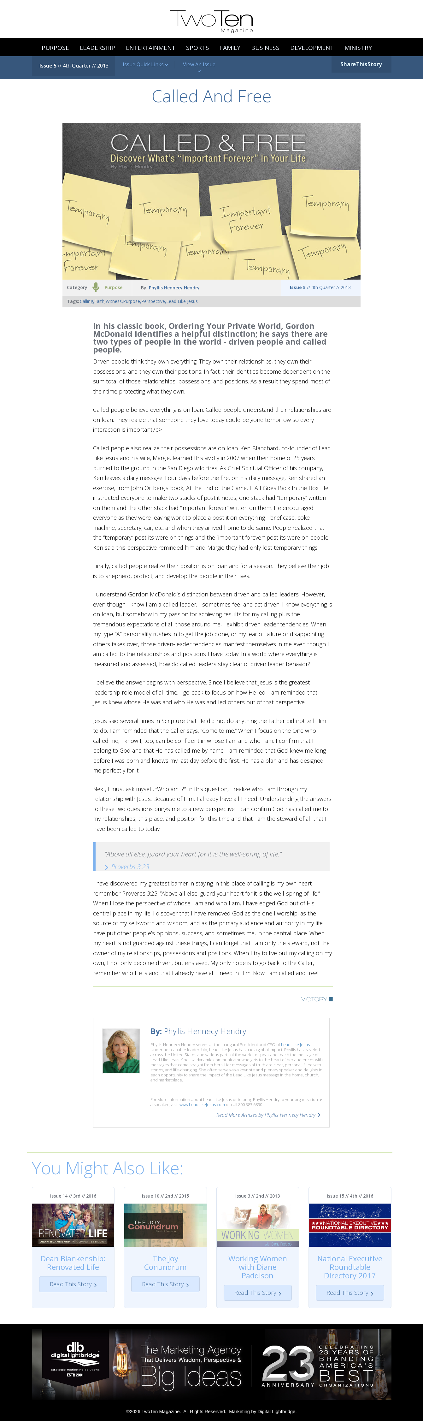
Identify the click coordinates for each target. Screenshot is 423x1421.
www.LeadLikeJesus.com (202, 1104)
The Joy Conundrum (165, 1262)
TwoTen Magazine (161, 1411)
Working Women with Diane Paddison (257, 1267)
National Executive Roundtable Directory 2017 (349, 1267)
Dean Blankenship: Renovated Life (73, 1262)
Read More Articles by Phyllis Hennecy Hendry (265, 1115)
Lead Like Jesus (295, 1044)
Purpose (113, 287)
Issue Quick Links (145, 64)
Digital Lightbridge (276, 1411)
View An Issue (199, 67)
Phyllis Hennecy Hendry (174, 288)
